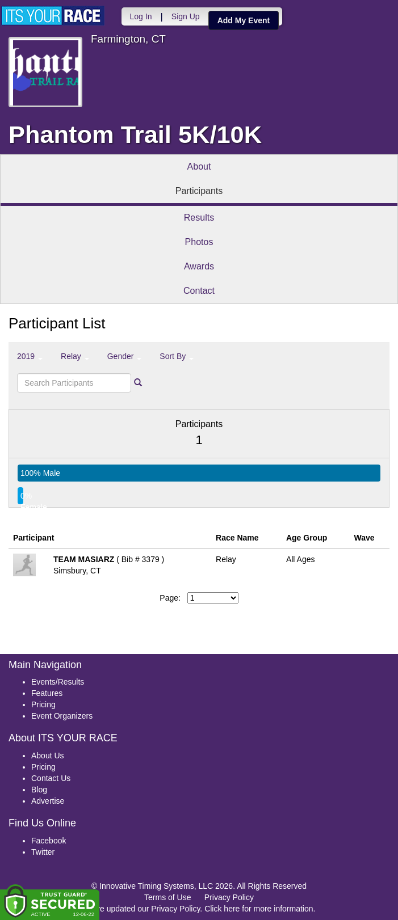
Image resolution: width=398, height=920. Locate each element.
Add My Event (242, 20)
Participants (199, 191)
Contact (199, 291)
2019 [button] (30, 356)
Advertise (47, 800)
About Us (47, 755)
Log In (140, 16)
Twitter (43, 851)
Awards (199, 266)
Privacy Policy (229, 897)
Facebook (48, 840)
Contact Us (50, 778)
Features (46, 693)
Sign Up (184, 16)
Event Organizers (62, 715)
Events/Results (57, 681)
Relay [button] (75, 356)
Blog (39, 789)
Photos (199, 242)
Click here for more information (258, 908)
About (199, 166)
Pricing (43, 704)
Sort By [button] (177, 356)
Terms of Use (167, 897)
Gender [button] (124, 356)
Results (199, 217)
